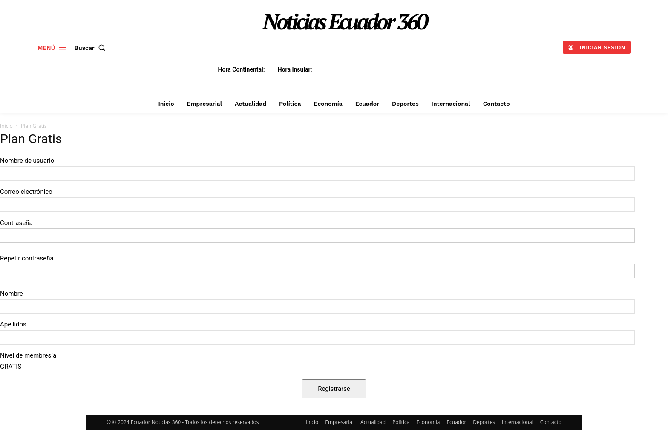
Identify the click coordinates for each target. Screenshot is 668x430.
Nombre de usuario (27, 160)
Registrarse (334, 388)
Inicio (6, 126)
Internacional (517, 422)
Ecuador (456, 422)
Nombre (11, 293)
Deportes (484, 422)
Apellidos (13, 324)
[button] (92, 48)
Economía (428, 422)
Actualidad (373, 422)
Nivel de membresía (28, 355)
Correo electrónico (26, 192)
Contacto (550, 422)
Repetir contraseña (27, 258)
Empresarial (339, 422)
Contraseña (16, 223)
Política (400, 422)
